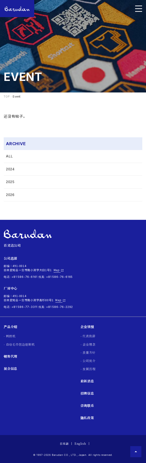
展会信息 (10, 368)
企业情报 (87, 326)
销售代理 (10, 356)
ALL (9, 156)
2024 (10, 169)
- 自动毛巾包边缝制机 (19, 344)
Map (59, 270)
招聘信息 (87, 393)
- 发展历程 (88, 369)
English (80, 443)
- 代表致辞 (88, 336)
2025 (10, 182)
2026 (10, 195)
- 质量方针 (88, 352)
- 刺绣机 (10, 336)
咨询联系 (87, 405)
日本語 (64, 443)
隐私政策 (87, 417)
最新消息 (87, 381)
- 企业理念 (88, 344)
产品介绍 (10, 326)
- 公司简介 (88, 361)
